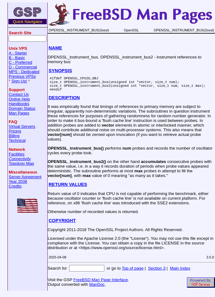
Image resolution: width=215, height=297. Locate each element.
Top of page (133, 272)
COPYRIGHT (62, 224)
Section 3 (156, 272)
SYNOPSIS (60, 70)
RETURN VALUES (68, 188)
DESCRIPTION (64, 101)
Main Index (180, 272)
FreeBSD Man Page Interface (100, 283)
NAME (55, 47)
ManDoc (97, 288)
